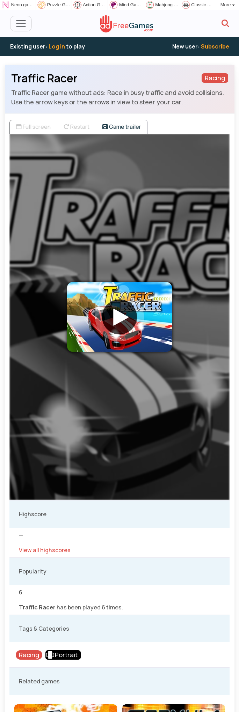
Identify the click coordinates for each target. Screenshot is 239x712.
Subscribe (215, 46)
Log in (57, 46)
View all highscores (45, 550)
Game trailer (121, 127)
